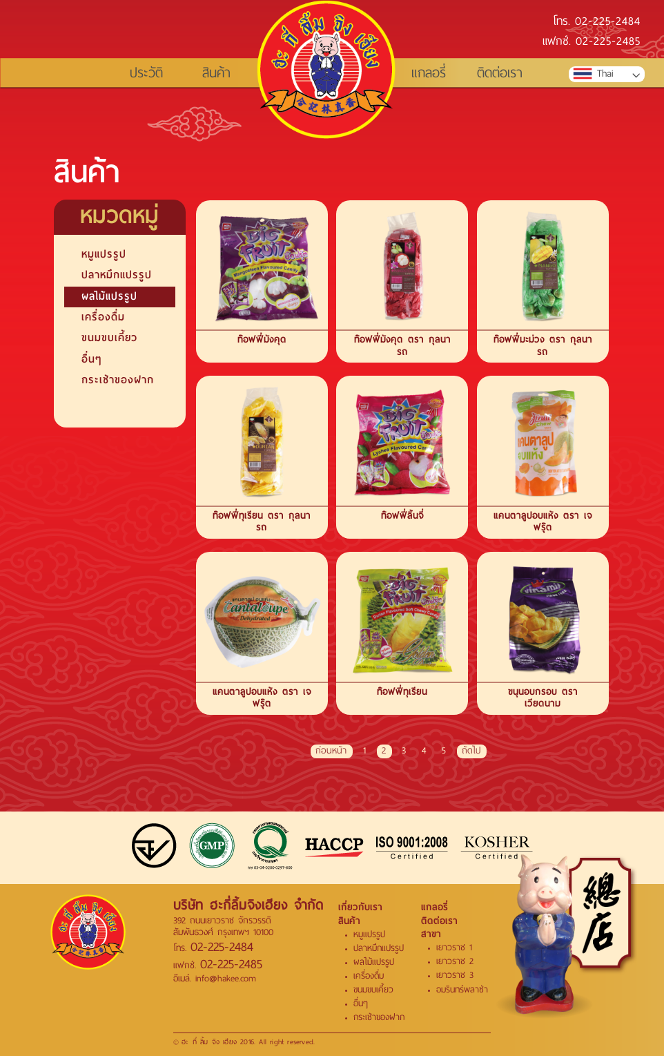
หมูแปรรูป (103, 254)
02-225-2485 (608, 42)
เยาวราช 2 (454, 961)
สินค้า (216, 73)
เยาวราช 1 (454, 947)
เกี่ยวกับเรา (360, 907)
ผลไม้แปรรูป (109, 296)
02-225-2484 (608, 22)
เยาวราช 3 (454, 975)
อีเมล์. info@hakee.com (214, 978)
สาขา (431, 934)
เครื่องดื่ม (103, 317)
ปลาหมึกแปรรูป (116, 275)
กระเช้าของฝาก (117, 380)
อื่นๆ (91, 359)
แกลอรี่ (428, 73)
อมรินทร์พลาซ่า (462, 990)
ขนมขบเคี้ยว (109, 338)
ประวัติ (146, 73)
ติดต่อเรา (500, 73)
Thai (593, 74)
